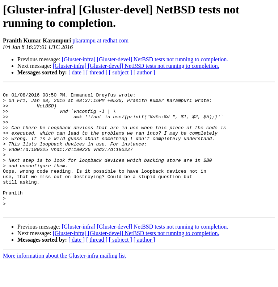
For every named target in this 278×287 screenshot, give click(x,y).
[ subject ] (120, 72)
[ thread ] (97, 72)
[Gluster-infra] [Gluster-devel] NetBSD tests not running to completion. (145, 59)
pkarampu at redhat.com (100, 40)
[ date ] (76, 72)
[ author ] (144, 72)
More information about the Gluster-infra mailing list (64, 281)
